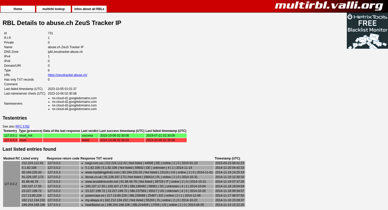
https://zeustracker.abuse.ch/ (67, 75)
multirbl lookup (53, 9)
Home (18, 9)
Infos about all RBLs (89, 9)
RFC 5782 (22, 126)
